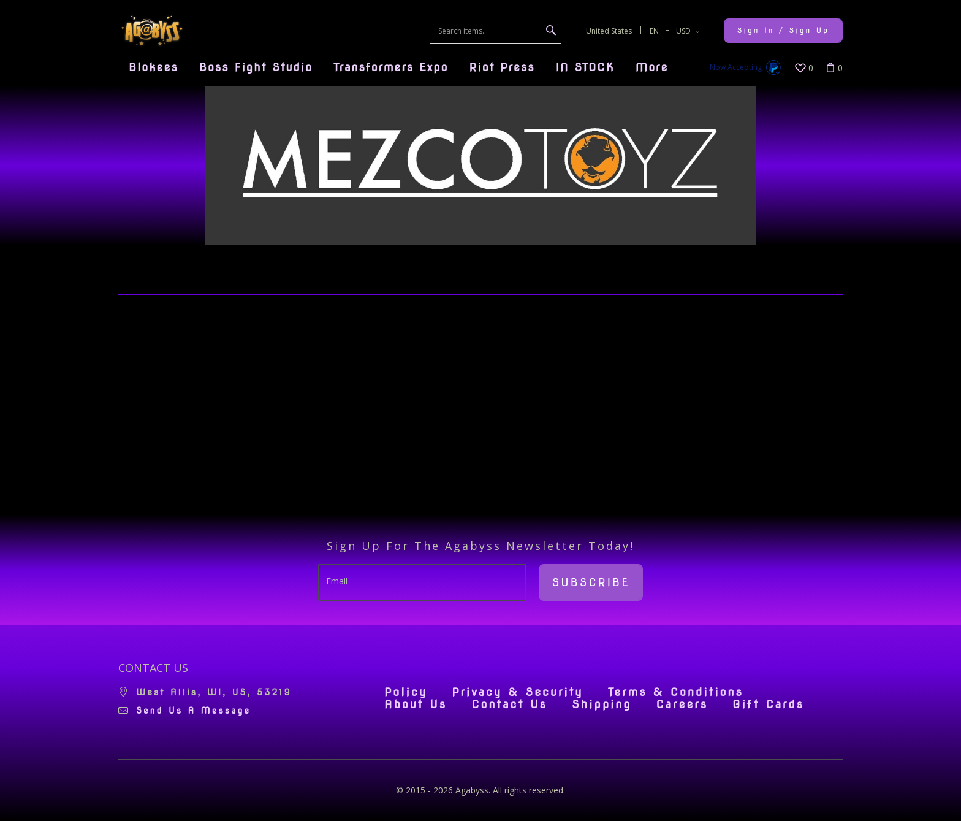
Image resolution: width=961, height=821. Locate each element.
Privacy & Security (517, 692)
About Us (415, 704)
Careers (682, 704)
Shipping (601, 704)
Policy (405, 692)
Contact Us (509, 704)
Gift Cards (768, 704)
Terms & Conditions (675, 692)
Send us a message (193, 711)
